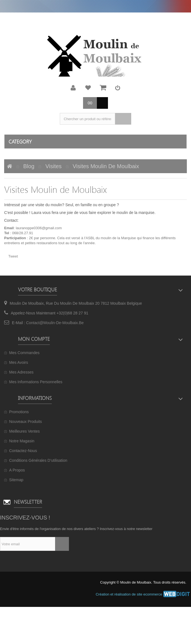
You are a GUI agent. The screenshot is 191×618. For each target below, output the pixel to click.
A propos (17, 470)
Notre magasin (21, 441)
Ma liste (88, 88)
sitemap (16, 480)
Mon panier (103, 88)
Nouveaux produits (25, 421)
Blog (28, 166)
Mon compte (73, 88)
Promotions (19, 412)
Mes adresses (21, 372)
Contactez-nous (23, 450)
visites (53, 166)
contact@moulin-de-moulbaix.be (55, 323)
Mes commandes (24, 352)
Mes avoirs (18, 362)
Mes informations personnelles (35, 382)
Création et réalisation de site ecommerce (143, 594)
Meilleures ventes (24, 431)
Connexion (118, 88)
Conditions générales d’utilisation (38, 460)
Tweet (13, 256)
